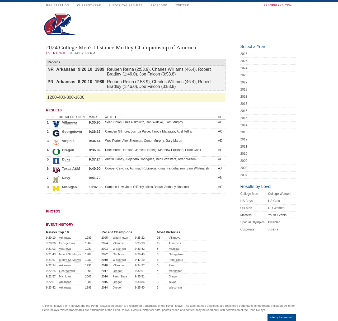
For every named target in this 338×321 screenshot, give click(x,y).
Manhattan (175, 270)
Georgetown (72, 132)
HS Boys (246, 201)
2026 (243, 54)
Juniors (273, 229)
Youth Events (277, 215)
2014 (243, 125)
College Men (249, 194)
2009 (243, 161)
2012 (243, 139)
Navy (66, 178)
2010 (243, 153)
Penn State (120, 276)
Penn (172, 265)
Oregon (68, 150)
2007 (243, 175)
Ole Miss (118, 254)
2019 (243, 89)
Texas (172, 282)
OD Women (276, 208)
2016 (243, 111)
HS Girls (274, 201)
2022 (243, 82)
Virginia (68, 141)
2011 (243, 146)
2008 (243, 168)
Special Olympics (252, 222)
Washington (120, 237)
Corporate (247, 229)
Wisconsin (119, 248)
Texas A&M (71, 169)
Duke (66, 159)
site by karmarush (281, 317)
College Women (279, 194)
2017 (243, 104)
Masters (246, 215)
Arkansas (65, 237)
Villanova (69, 122)
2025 (243, 61)
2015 (243, 118)
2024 (243, 68)
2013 (243, 132)
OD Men (246, 208)
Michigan (69, 187)
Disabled (274, 222)
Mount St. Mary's (70, 254)
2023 (243, 75)
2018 (243, 96)
